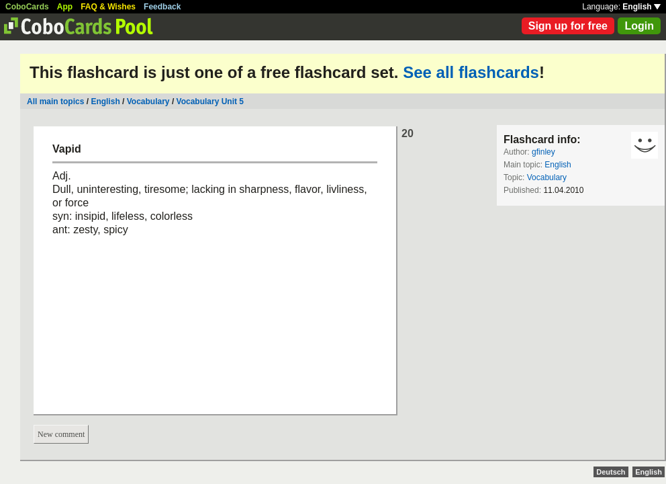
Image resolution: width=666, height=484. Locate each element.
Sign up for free (568, 26)
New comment (61, 434)
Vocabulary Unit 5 (210, 101)
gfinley (543, 152)
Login (639, 26)
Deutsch (610, 472)
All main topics (55, 101)
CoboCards (27, 6)
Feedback (162, 6)
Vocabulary (148, 101)
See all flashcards (471, 72)
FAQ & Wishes (108, 6)
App (65, 6)
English (641, 6)
